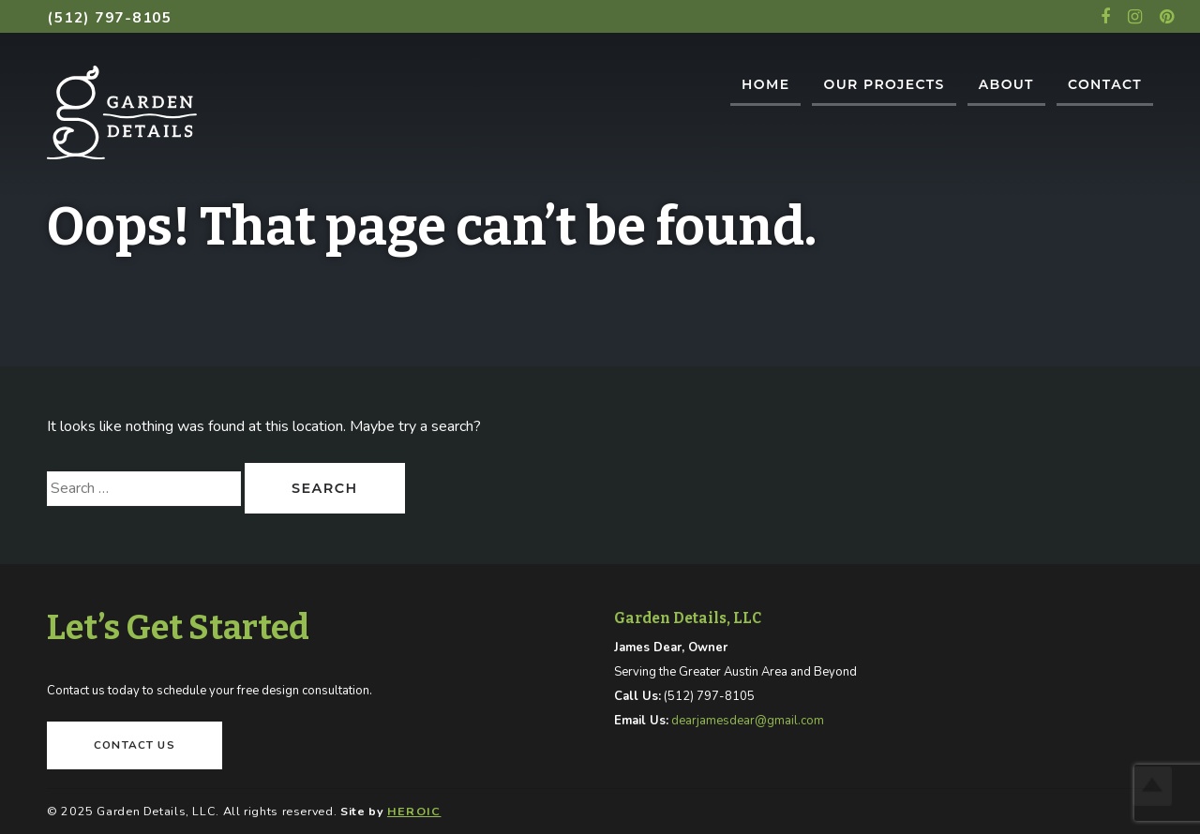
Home (765, 84)
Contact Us (134, 744)
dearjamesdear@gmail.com (747, 720)
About (1006, 84)
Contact (1105, 84)
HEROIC (414, 811)
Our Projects (883, 84)
